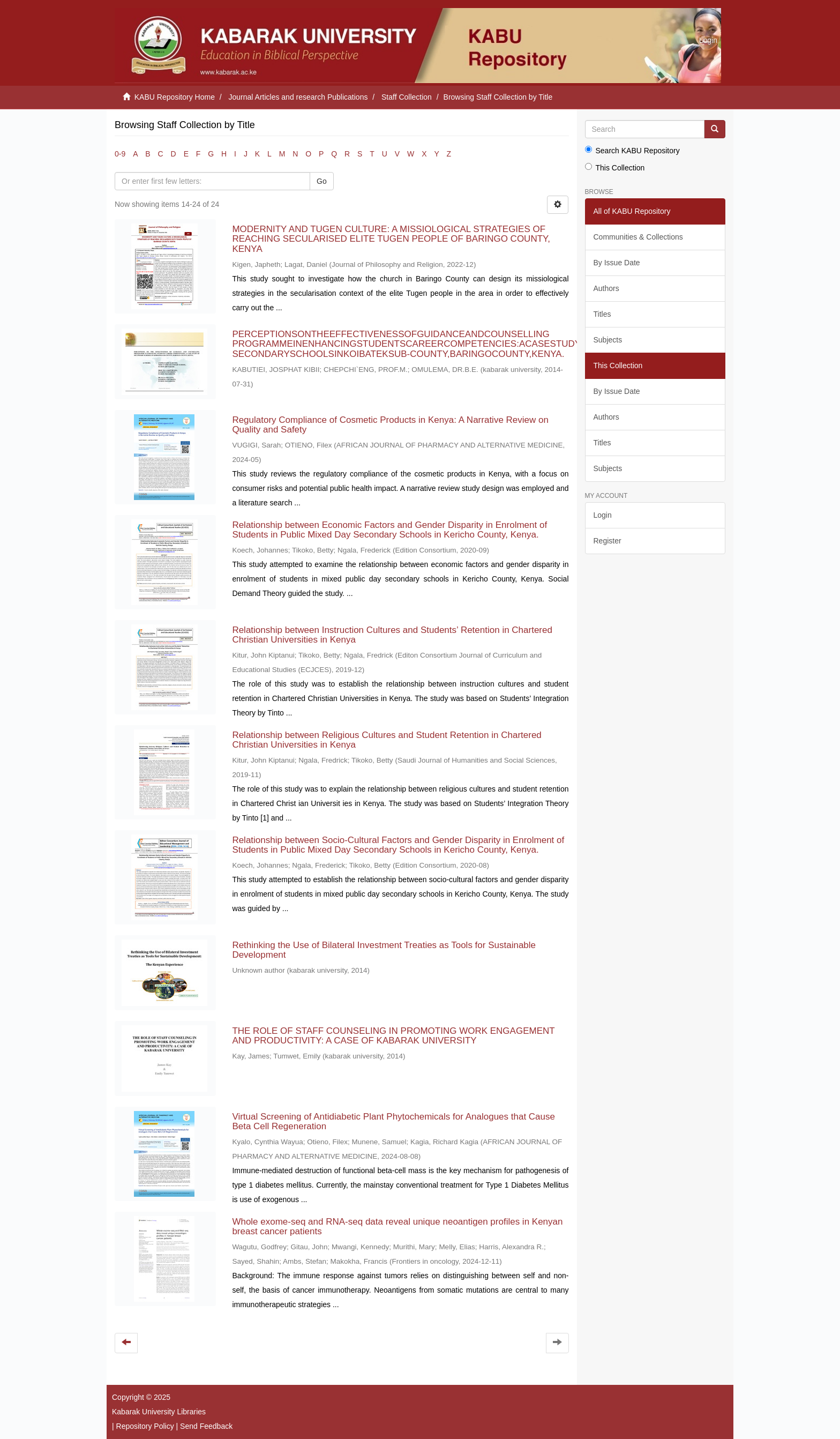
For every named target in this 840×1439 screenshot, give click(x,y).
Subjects (608, 339)
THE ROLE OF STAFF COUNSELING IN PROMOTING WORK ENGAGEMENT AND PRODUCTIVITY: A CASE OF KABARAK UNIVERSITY (393, 1036)
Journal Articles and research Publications (298, 97)
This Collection (615, 167)
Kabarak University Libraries (159, 1411)
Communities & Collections (638, 237)
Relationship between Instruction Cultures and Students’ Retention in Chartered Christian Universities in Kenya (392, 635)
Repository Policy (145, 1426)
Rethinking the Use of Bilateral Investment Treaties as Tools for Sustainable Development (384, 950)
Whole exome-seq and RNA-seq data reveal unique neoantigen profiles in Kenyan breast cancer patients (397, 1227)
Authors (606, 288)
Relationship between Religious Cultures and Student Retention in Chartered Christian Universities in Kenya (386, 740)
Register (607, 540)
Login (603, 515)
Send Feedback (206, 1426)
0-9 (120, 154)
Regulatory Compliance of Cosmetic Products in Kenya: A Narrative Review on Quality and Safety (390, 425)
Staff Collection (406, 97)
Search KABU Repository (632, 150)
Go (322, 181)
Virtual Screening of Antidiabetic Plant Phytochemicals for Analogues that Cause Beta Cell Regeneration (393, 1122)
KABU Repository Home (174, 97)
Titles (602, 314)
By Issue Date (617, 262)
